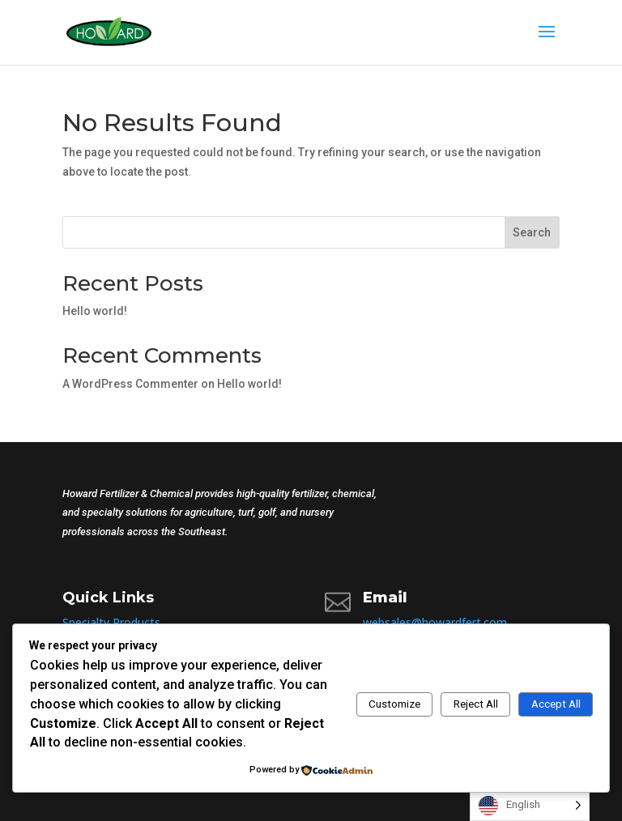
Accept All (556, 704)
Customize (394, 704)
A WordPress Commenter (130, 383)
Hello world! (94, 310)
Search (532, 232)
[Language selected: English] (530, 805)
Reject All (476, 704)
